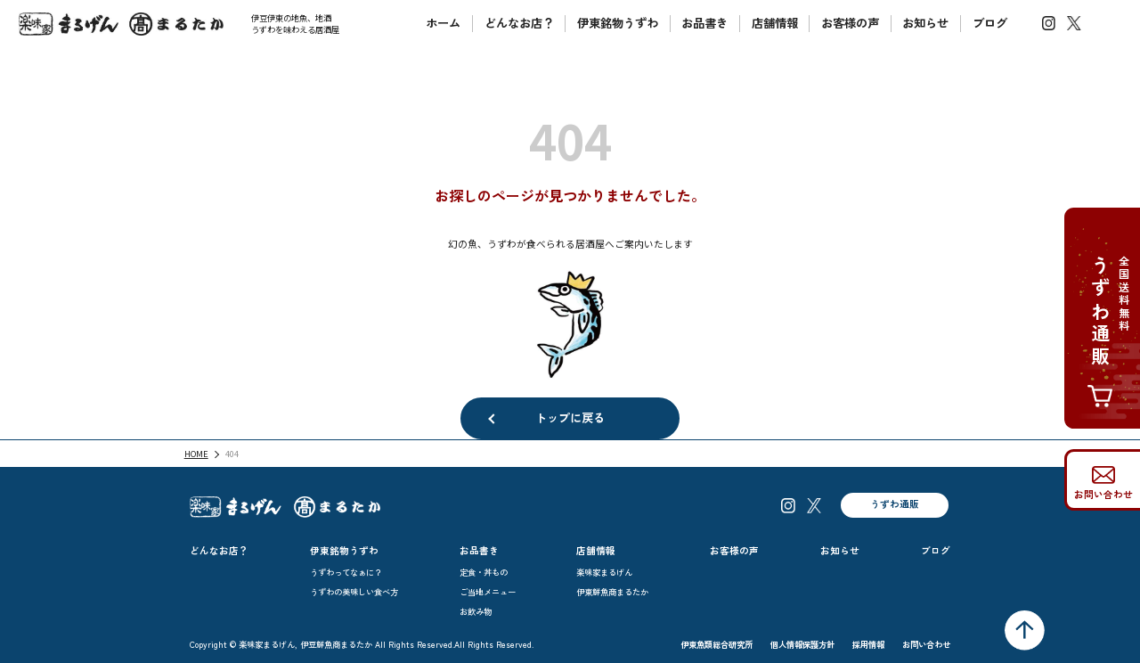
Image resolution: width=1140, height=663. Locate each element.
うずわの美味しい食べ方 (354, 591)
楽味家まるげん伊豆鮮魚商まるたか (121, 24)
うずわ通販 (894, 504)
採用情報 (868, 644)
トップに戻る (570, 417)
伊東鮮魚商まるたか (612, 591)
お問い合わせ (1103, 494)
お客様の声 (850, 23)
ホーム (443, 23)
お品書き (704, 23)
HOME (196, 453)
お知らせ (925, 23)
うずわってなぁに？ (346, 572)
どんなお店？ (519, 23)
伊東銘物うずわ (617, 23)
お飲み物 (476, 611)
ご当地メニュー (488, 591)
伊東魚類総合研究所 (716, 644)
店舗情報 (775, 23)
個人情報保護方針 (802, 644)
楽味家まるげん (604, 572)
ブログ (990, 23)
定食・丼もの (484, 572)
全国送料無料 (1108, 342)
